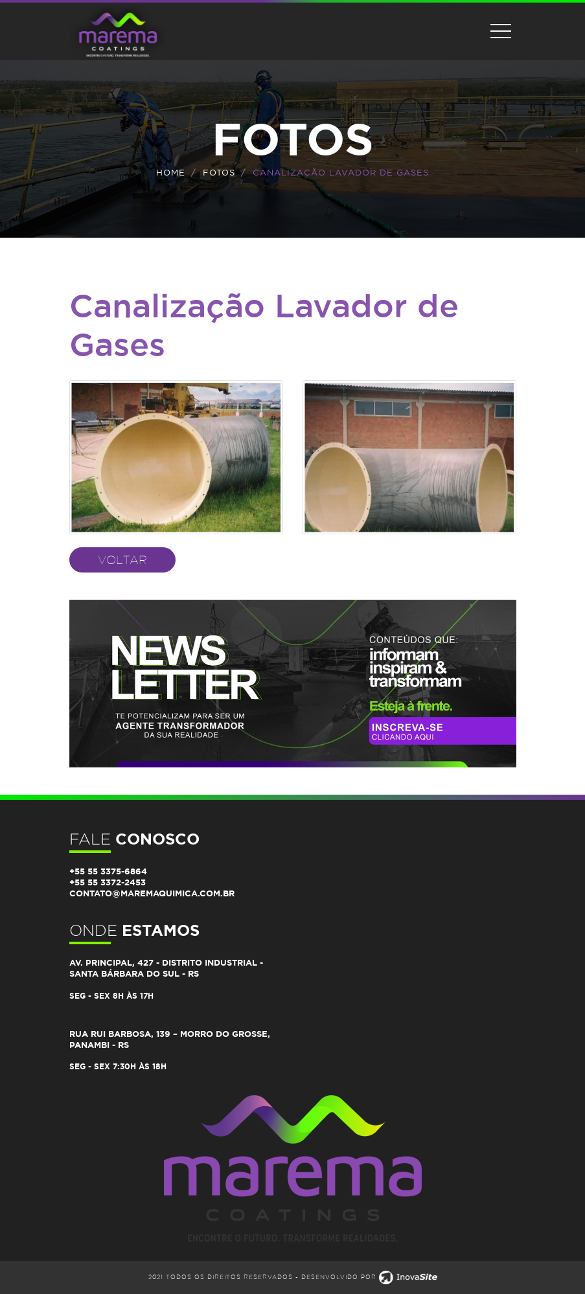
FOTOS (219, 172)
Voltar (122, 560)
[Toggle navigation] (501, 31)
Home (170, 172)
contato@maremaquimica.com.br (152, 893)
